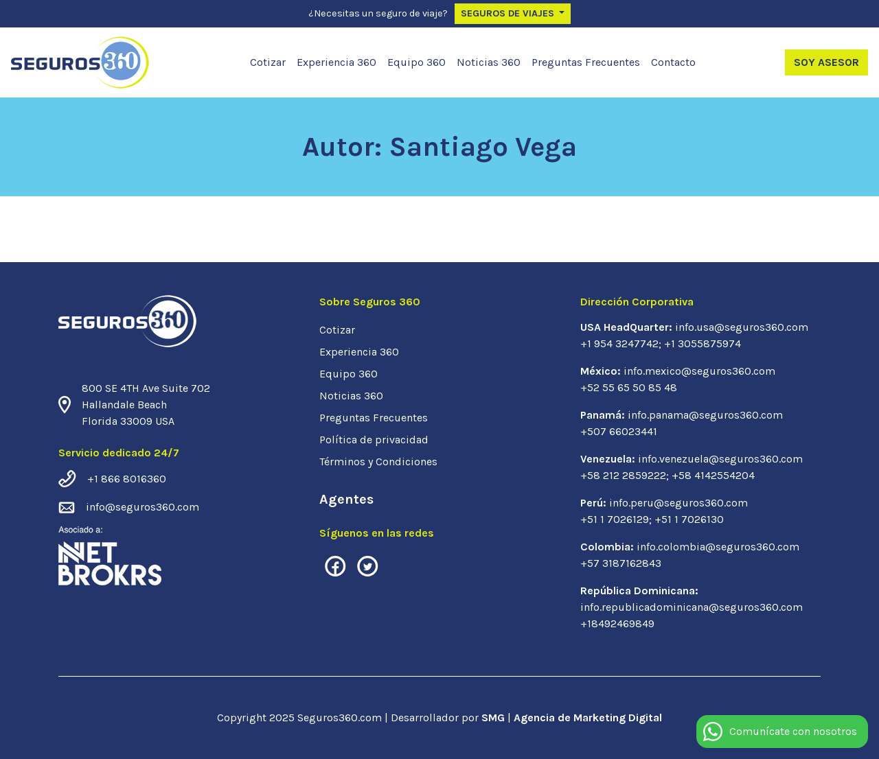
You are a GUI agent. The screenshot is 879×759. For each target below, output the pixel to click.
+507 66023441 (618, 431)
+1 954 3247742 (619, 343)
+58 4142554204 (713, 475)
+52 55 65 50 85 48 (628, 387)
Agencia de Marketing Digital (588, 717)
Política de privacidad (374, 439)
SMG (494, 717)
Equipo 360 (416, 62)
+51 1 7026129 (614, 519)
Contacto (673, 62)
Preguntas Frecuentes (586, 62)
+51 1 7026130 (689, 519)
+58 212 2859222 (623, 475)
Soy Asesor (826, 62)
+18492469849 (617, 623)
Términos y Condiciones (378, 461)
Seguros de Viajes (509, 13)
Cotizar (268, 62)
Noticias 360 (489, 62)
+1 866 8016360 (126, 478)
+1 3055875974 (702, 343)
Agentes (346, 499)
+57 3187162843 (620, 563)
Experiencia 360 (336, 62)
